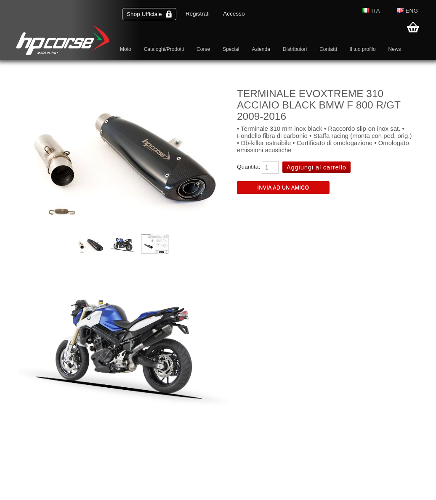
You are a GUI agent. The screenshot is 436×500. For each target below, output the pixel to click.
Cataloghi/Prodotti (164, 49)
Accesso (234, 14)
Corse (203, 49)
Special (231, 49)
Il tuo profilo (363, 49)
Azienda (261, 49)
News (394, 49)
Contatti (328, 49)
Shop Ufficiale (149, 14)
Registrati (198, 14)
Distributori (295, 49)
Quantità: (248, 167)
